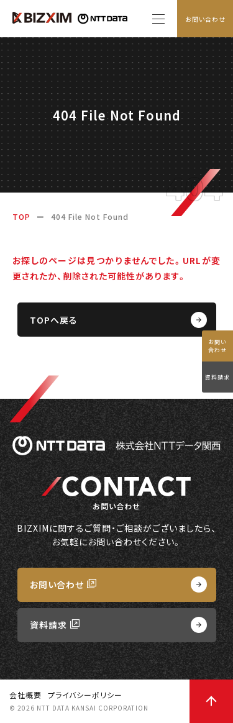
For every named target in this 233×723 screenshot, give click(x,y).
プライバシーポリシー (85, 694)
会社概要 (25, 694)
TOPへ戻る (54, 320)
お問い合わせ (205, 19)
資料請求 (217, 377)
